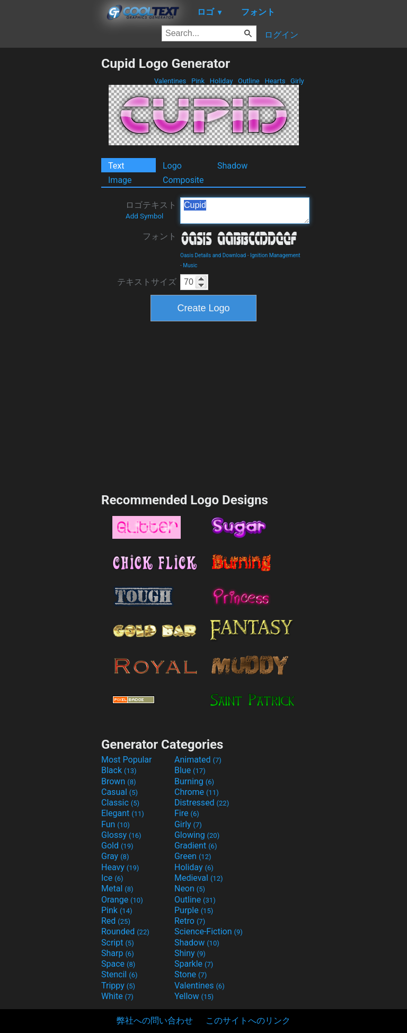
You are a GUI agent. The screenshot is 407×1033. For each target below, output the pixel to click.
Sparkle (193, 964)
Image (120, 180)
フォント (159, 236)
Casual (119, 792)
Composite (183, 180)
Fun (115, 824)
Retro (189, 921)
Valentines (170, 81)
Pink (198, 81)
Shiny (190, 953)
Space (118, 964)
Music (190, 265)
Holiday (221, 81)
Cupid (244, 210)
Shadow (232, 166)
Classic (120, 803)
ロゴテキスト (151, 210)
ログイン (281, 35)
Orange (122, 900)
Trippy (118, 986)
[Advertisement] (50, 215)
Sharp (117, 953)
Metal (117, 888)
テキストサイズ (146, 282)
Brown (118, 781)
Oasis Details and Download (213, 255)
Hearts (275, 81)
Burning (194, 781)
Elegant (122, 813)
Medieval (198, 878)
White (117, 996)
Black (119, 770)
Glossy (121, 835)
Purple (193, 910)
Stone (190, 974)
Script (117, 943)
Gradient (195, 846)
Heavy (120, 867)
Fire (186, 813)
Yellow (194, 996)
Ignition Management (275, 255)
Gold (117, 846)
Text (116, 166)
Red (115, 921)
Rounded (125, 931)
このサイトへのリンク (248, 1021)
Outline (248, 81)
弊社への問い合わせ (155, 1021)
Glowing (196, 835)
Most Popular (126, 760)
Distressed (201, 803)
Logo (172, 166)
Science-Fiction (208, 931)
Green (192, 856)
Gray (115, 856)
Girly (297, 81)
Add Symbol (144, 216)
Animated (198, 760)
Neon (189, 888)
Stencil (119, 974)
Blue (190, 770)
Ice (112, 878)
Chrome (196, 792)
